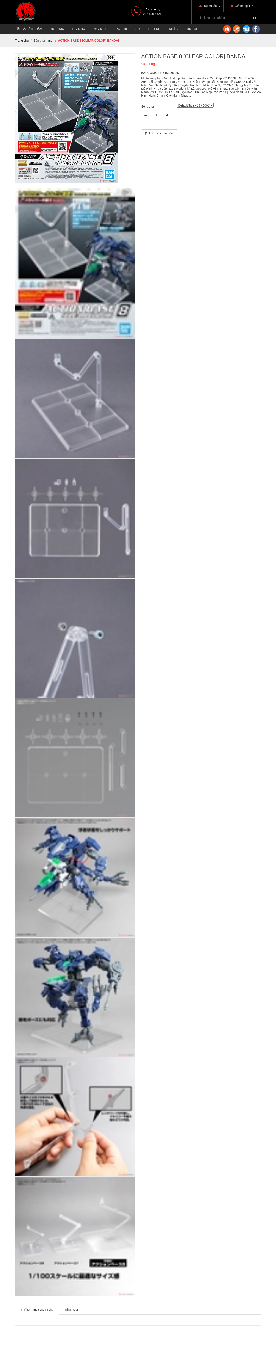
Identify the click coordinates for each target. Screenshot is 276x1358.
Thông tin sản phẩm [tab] (37, 1310)
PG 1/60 (121, 29)
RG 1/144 (78, 29)
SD (137, 29)
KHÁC (173, 29)
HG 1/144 (57, 29)
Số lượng (147, 106)
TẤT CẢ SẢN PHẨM (28, 29)
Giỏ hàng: (242, 5)
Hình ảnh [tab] (72, 1310)
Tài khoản (208, 5)
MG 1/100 (100, 29)
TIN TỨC (192, 29)
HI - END (154, 29)
